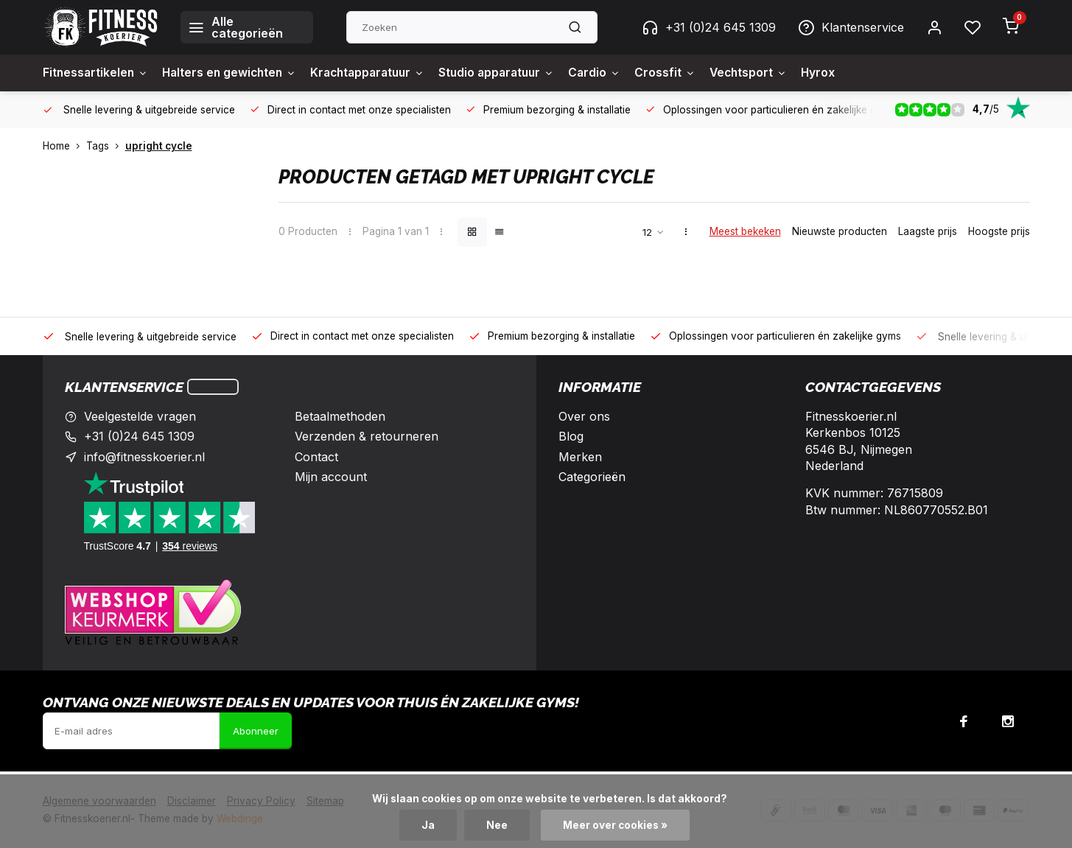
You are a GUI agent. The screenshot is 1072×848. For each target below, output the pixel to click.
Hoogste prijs (999, 231)
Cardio (614, 73)
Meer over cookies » (615, 825)
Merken (580, 456)
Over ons (584, 416)
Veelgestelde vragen (140, 416)
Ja (428, 825)
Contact (316, 456)
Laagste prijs (927, 231)
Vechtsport (771, 73)
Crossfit (686, 73)
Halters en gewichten (234, 73)
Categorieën (592, 476)
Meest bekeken (745, 231)
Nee (497, 825)
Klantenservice (851, 27)
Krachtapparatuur (378, 73)
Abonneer (255, 731)
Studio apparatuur (513, 73)
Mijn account (331, 476)
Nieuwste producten (839, 231)
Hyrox (843, 73)
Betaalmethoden (340, 416)
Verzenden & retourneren (366, 436)
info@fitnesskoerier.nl (144, 456)
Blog (571, 436)
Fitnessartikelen (96, 73)
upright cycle (158, 146)
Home (64, 146)
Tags (105, 146)
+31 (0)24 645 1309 (709, 27)
